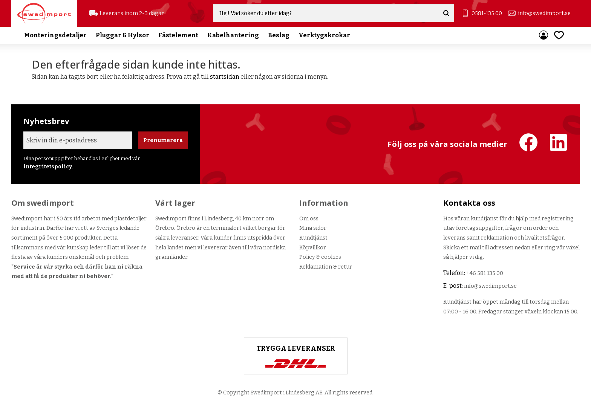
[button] (559, 35)
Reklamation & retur (325, 267)
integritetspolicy (47, 166)
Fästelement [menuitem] (178, 35)
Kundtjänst (313, 238)
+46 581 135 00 (484, 273)
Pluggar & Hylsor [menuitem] (122, 35)
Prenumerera (163, 140)
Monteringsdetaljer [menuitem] (55, 35)
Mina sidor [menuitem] (543, 35)
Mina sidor (312, 228)
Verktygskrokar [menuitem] (324, 35)
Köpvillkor (312, 247)
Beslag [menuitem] (278, 35)
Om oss (308, 218)
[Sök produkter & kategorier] (326, 13)
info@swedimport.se (544, 13)
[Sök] (446, 13)
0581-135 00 (487, 13)
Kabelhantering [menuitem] (233, 35)
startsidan (224, 76)
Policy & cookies (320, 257)
